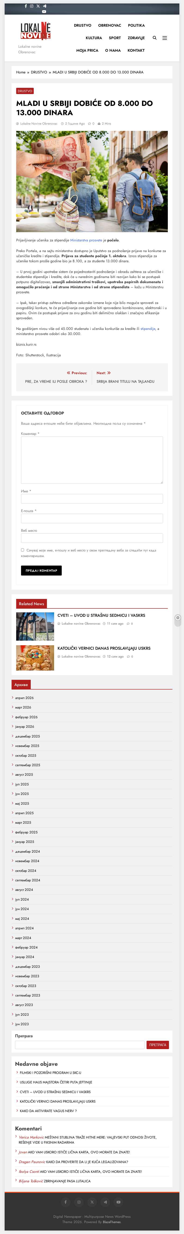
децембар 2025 (27, 736)
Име (26, 491)
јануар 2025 (24, 841)
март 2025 (23, 822)
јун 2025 (22, 793)
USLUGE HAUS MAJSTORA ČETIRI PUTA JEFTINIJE (56, 1082)
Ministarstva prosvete (86, 240)
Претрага (24, 1036)
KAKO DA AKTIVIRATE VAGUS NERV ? (48, 1111)
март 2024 (23, 937)
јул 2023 (22, 1014)
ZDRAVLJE (136, 38)
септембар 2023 (27, 995)
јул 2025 (22, 784)
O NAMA (113, 50)
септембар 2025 (27, 765)
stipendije (148, 328)
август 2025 (24, 774)
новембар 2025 (27, 745)
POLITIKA (136, 25)
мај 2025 (22, 803)
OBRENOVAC (109, 25)
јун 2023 (22, 1024)
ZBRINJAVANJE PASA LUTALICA (67, 1181)
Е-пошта (29, 510)
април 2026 (24, 697)
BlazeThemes (112, 1222)
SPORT (115, 38)
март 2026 (23, 707)
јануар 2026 (24, 726)
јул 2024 (22, 899)
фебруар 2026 (26, 717)
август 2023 (24, 1004)
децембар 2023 (27, 966)
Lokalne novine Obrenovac (39, 123)
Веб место (29, 530)
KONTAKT (136, 50)
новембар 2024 (27, 861)
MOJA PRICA (87, 50)
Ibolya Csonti (29, 1171)
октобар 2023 (25, 985)
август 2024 (24, 889)
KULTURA (94, 38)
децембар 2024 (27, 851)
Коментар (30, 433)
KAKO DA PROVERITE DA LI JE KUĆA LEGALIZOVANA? (87, 1161)
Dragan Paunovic (32, 1161)
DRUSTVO (82, 25)
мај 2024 (22, 918)
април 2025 (24, 813)
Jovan (23, 1152)
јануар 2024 (24, 956)
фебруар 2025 (26, 832)
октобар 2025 (25, 755)
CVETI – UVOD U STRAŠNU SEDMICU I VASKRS (101, 615)
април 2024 (24, 928)
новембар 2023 (27, 976)
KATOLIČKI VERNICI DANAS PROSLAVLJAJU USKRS (104, 648)
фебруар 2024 (26, 947)
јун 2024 (22, 908)
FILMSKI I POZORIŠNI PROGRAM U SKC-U (50, 1072)
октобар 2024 (25, 870)
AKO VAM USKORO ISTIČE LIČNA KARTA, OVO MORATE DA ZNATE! (79, 1152)
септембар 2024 (27, 880)
